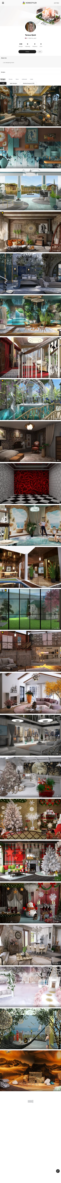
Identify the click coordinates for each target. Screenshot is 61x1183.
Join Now (56, 3)
